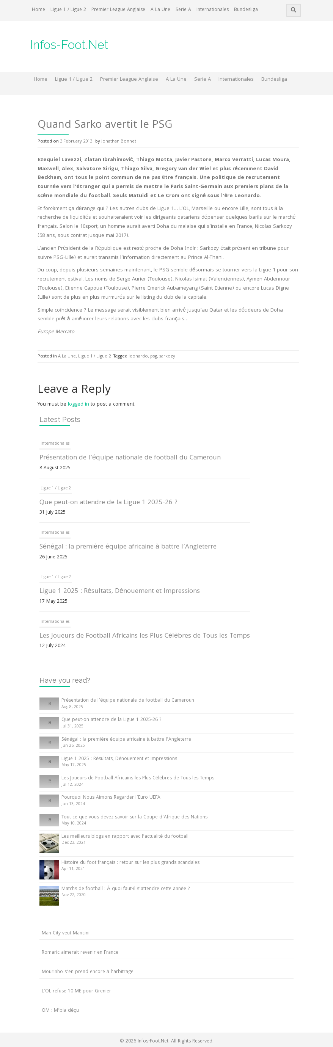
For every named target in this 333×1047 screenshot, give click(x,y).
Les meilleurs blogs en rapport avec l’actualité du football (124, 837)
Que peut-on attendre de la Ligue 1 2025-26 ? (108, 502)
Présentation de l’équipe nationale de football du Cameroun (130, 458)
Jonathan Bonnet (118, 141)
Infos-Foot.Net (69, 45)
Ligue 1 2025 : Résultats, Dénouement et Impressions (119, 591)
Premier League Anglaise (118, 10)
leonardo (138, 356)
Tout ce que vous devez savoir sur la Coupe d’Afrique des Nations (134, 817)
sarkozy (167, 356)
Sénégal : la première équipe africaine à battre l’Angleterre (128, 547)
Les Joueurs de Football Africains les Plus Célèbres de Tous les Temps (144, 636)
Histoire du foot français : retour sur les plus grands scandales (130, 863)
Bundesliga (246, 10)
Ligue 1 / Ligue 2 (68, 10)
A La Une (160, 10)
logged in (78, 404)
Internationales (212, 10)
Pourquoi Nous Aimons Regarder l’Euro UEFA (110, 798)
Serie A (183, 10)
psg (153, 356)
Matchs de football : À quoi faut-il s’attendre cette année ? (125, 889)
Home (38, 10)
